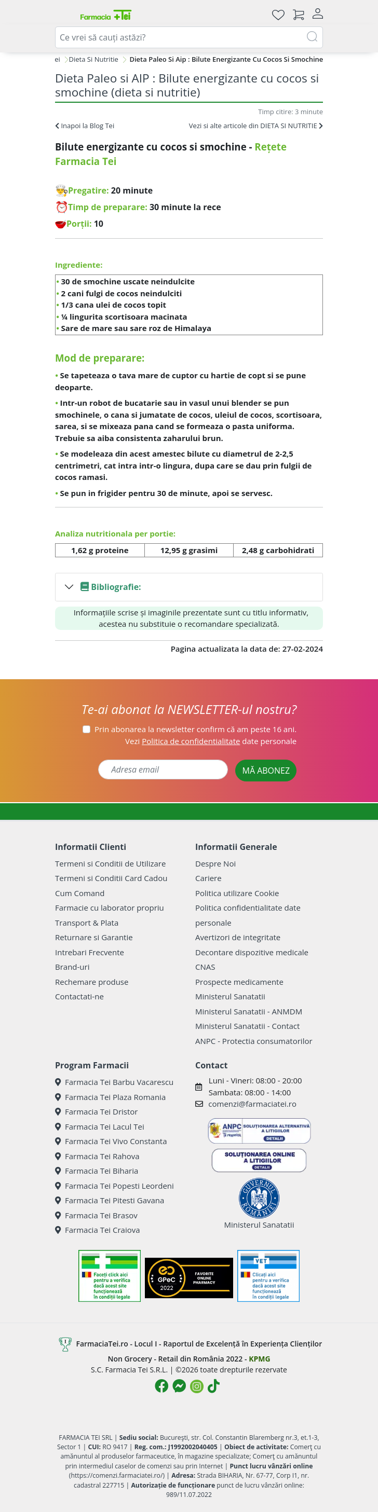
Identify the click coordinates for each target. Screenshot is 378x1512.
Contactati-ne (79, 996)
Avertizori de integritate (237, 937)
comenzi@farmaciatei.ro (252, 1103)
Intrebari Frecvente (89, 952)
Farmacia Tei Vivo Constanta (111, 1141)
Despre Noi (215, 863)
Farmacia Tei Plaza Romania (110, 1097)
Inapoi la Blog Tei (84, 125)
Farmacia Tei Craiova (97, 1230)
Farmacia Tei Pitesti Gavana (109, 1200)
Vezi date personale (210, 741)
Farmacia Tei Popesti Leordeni (114, 1185)
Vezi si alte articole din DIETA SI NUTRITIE (256, 125)
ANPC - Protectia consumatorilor (254, 1041)
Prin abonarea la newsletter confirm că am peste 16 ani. (195, 729)
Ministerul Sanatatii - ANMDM (248, 1011)
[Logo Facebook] (161, 1386)
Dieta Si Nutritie (93, 59)
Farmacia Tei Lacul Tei (99, 1126)
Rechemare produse (91, 982)
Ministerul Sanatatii (230, 996)
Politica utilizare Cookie (237, 893)
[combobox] (189, 37)
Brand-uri (72, 966)
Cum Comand (80, 893)
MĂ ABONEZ (266, 770)
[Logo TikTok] (214, 1386)
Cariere (208, 878)
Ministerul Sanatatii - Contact (247, 1026)
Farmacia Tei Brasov (96, 1215)
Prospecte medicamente (239, 982)
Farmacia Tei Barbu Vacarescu (114, 1082)
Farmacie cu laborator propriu (109, 907)
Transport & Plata (86, 922)
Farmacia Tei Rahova (97, 1156)
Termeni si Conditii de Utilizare (110, 863)
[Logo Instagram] (197, 1386)
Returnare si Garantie (94, 937)
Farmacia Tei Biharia (96, 1170)
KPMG (259, 1359)
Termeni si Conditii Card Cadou (111, 878)
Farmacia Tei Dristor (96, 1111)
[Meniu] (63, 14)
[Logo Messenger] (179, 1386)
